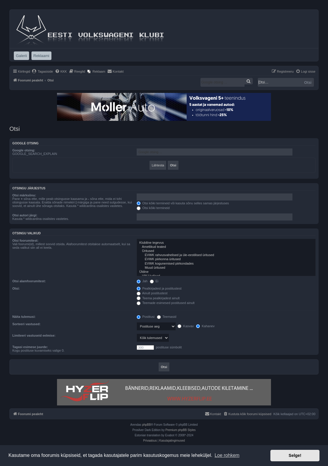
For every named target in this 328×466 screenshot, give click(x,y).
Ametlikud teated (226, 247)
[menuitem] (42, 71)
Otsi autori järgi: (24, 215)
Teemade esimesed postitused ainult (166, 303)
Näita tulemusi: (24, 316)
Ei (154, 281)
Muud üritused (226, 268)
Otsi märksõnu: (24, 195)
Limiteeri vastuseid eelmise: (34, 335)
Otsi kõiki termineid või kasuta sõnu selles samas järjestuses (183, 203)
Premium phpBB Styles (180, 430)
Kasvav (186, 326)
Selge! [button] (295, 455)
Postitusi (146, 316)
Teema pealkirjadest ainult (158, 298)
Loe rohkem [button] (227, 455)
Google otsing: (23, 150)
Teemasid (166, 316)
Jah (142, 281)
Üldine (226, 272)
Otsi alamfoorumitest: (29, 281)
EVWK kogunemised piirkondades (226, 264)
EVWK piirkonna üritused (226, 259)
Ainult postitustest (152, 293)
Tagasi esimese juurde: (30, 347)
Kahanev (205, 326)
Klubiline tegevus (226, 243)
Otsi (308, 82)
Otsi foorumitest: (25, 240)
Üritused (226, 251)
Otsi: (16, 288)
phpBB (146, 424)
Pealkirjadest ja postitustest (159, 288)
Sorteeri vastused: (26, 324)
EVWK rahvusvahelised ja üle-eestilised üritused (226, 255)
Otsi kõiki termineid (153, 208)
